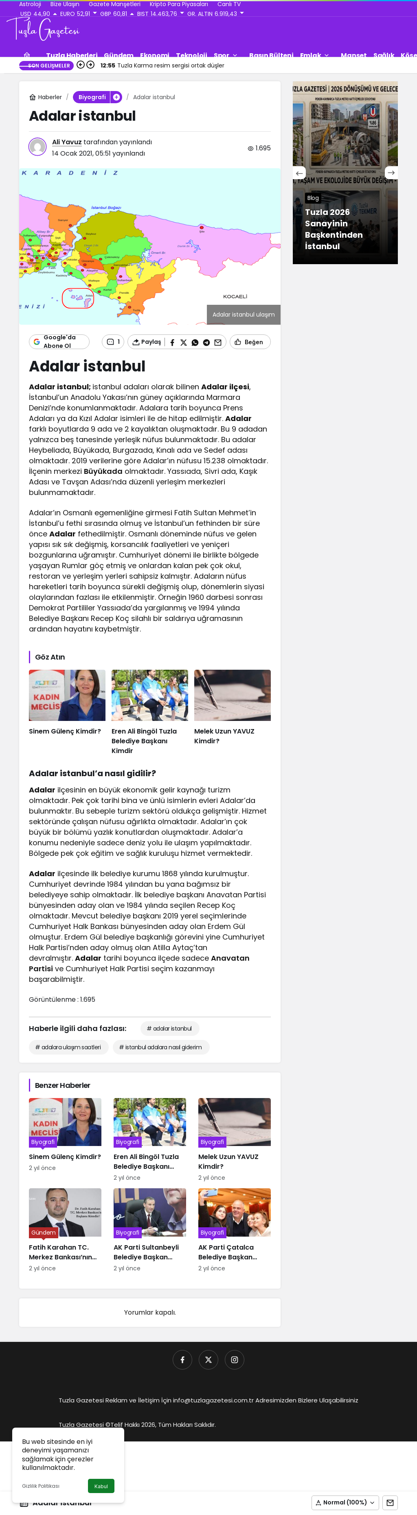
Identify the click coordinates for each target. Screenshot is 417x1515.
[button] (345, 1502)
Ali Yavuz (67, 142)
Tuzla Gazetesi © (84, 1424)
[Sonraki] (391, 172)
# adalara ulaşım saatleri (68, 1047)
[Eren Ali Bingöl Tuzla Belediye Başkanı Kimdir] (150, 713)
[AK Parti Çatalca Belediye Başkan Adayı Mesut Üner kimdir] (234, 1230)
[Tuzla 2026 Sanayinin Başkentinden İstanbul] (345, 172)
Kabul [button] (101, 1486)
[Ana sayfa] (27, 55)
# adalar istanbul (169, 1028)
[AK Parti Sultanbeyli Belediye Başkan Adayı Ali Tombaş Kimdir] (150, 1230)
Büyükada (103, 471)
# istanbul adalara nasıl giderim (160, 1047)
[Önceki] (299, 172)
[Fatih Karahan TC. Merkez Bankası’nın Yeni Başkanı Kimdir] (65, 1230)
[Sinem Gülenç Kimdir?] (67, 713)
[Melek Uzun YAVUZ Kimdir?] (232, 713)
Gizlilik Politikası (40, 1485)
